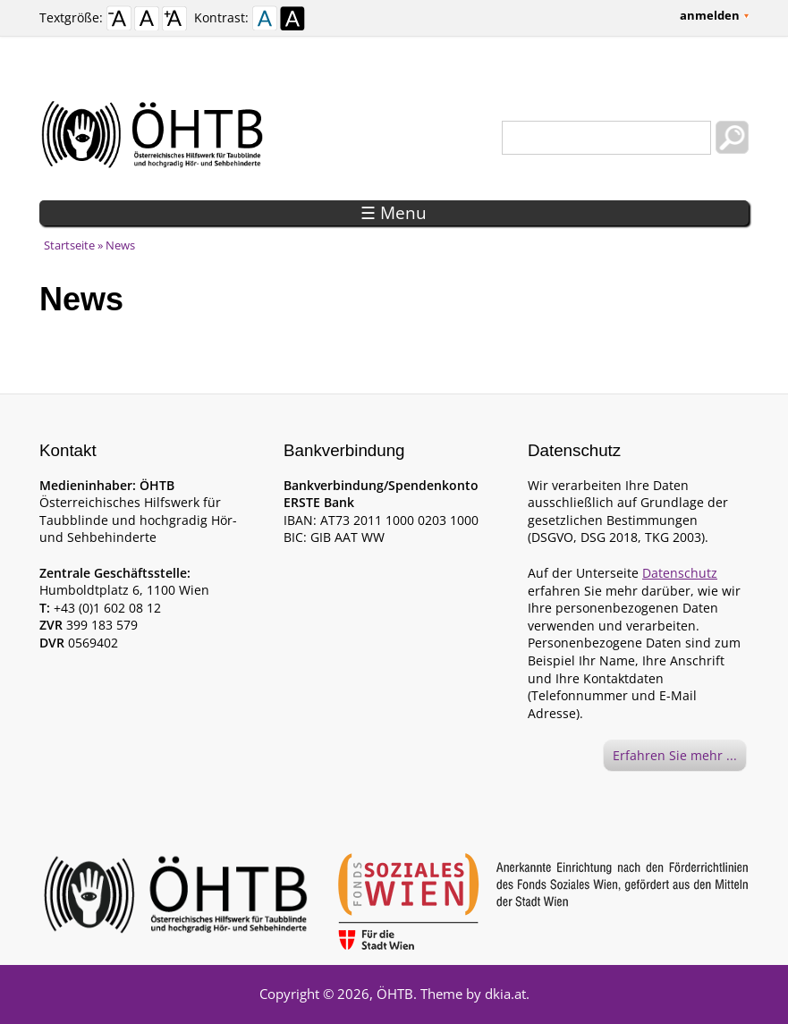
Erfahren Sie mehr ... (675, 755)
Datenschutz (679, 572)
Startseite (69, 245)
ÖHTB (395, 994)
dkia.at (505, 994)
